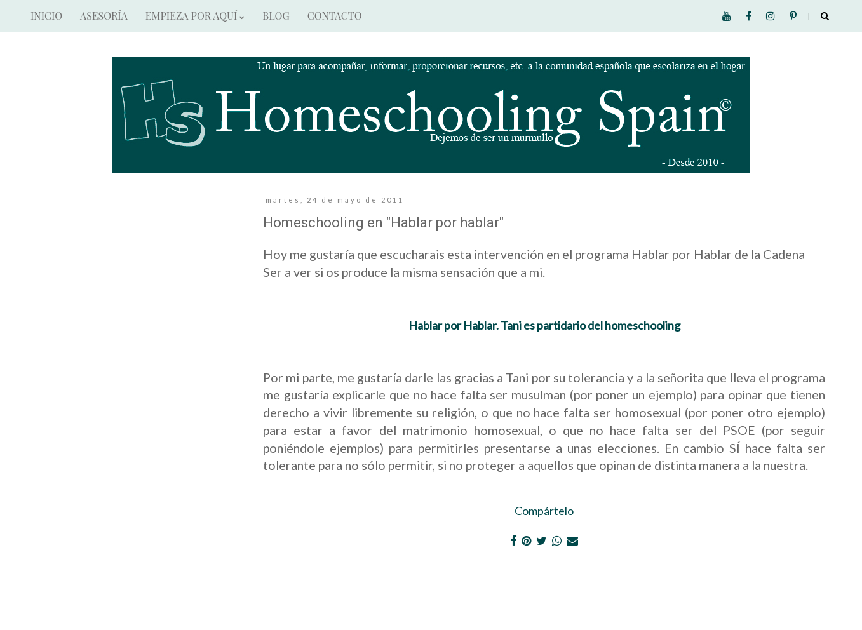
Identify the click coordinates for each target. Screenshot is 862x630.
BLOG (275, 15)
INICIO (46, 15)
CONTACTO (334, 15)
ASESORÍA (104, 15)
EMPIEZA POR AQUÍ (195, 15)
